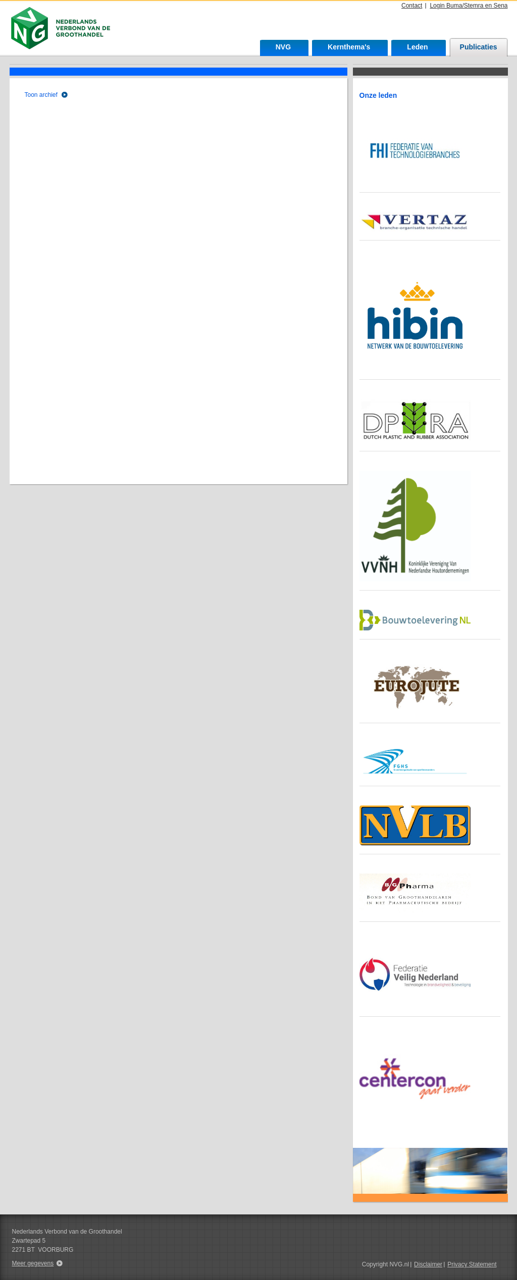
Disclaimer (428, 1264)
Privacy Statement (471, 1264)
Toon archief (41, 94)
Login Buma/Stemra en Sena (468, 5)
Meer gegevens (33, 1263)
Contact (411, 5)
